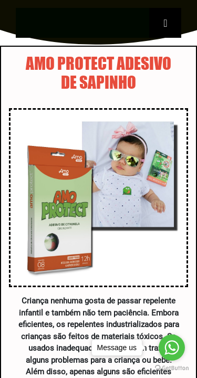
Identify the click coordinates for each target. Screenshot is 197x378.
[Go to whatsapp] (172, 347)
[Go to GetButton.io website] (172, 367)
